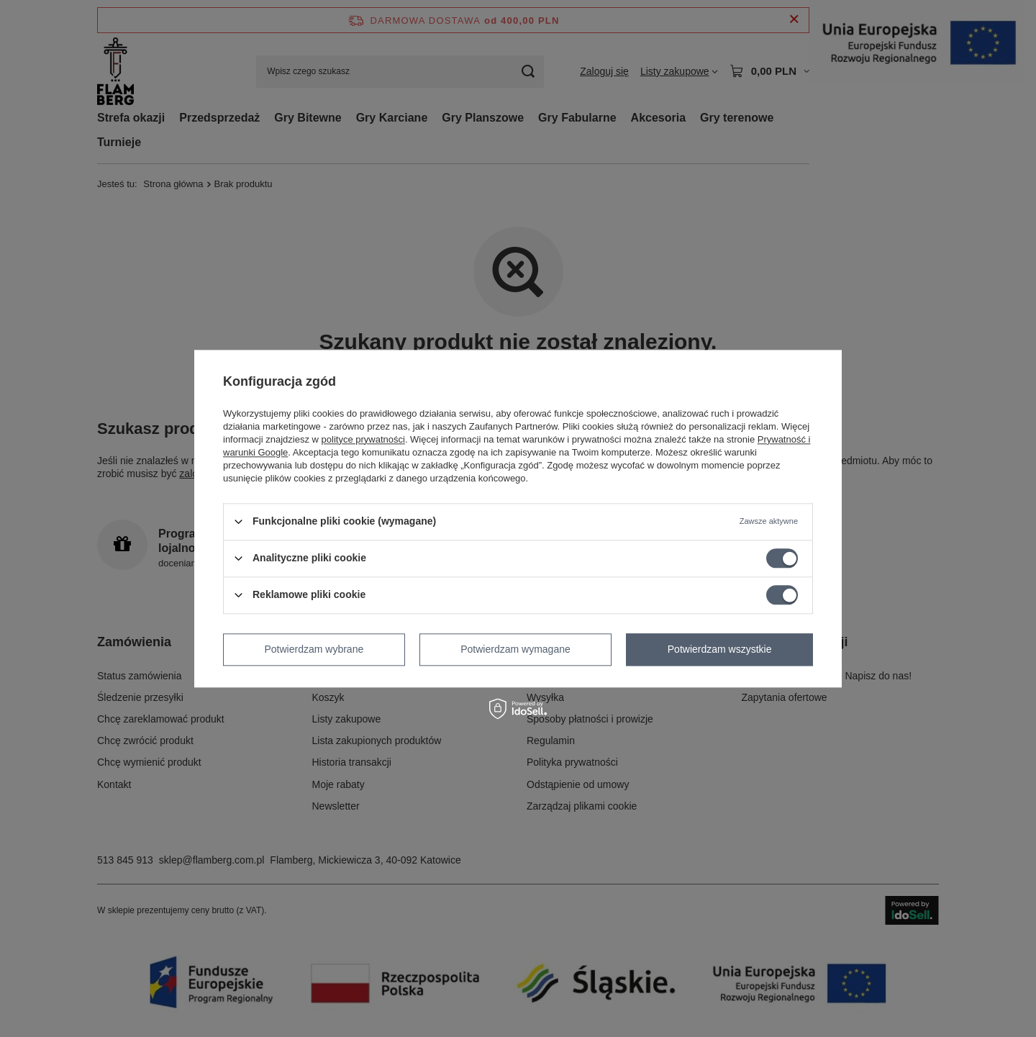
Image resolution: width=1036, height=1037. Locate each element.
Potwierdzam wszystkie (720, 649)
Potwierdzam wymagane (515, 649)
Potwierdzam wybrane (314, 649)
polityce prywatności (363, 439)
